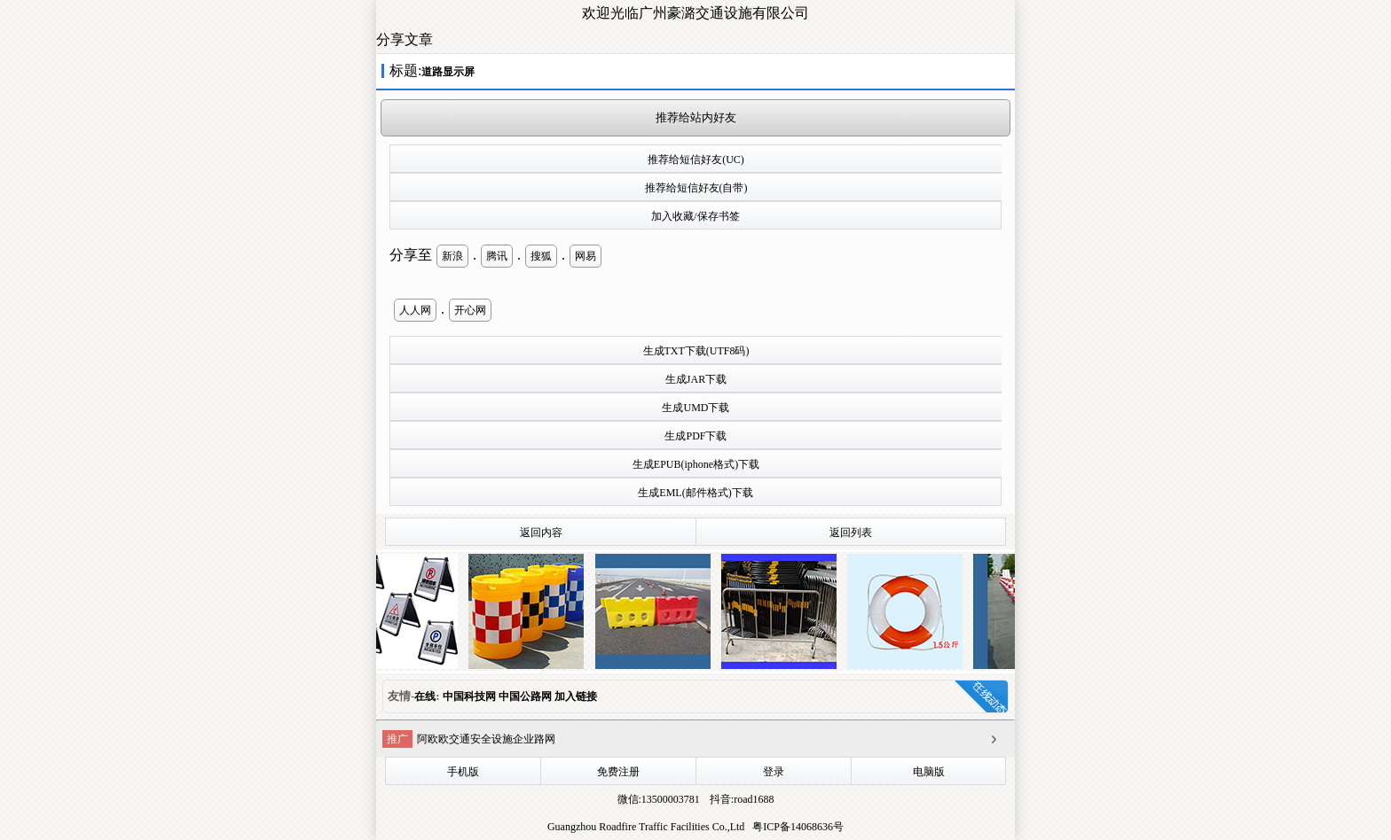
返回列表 (850, 532)
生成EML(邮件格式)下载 (695, 492)
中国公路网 (525, 696)
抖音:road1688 (740, 799)
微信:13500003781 (658, 799)
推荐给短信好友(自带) (696, 188)
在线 (425, 696)
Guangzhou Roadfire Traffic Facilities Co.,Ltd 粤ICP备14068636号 (695, 827)
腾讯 (496, 256)
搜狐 (541, 256)
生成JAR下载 (696, 379)
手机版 (463, 772)
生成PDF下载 (695, 436)
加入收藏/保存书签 (695, 216)
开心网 (470, 310)
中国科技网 (469, 696)
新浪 (452, 256)
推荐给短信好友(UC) (696, 159)
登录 (773, 772)
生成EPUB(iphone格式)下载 (696, 464)
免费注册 (618, 772)
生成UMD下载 (695, 407)
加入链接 (575, 696)
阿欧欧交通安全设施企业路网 (486, 739)
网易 (585, 256)
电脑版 (929, 772)
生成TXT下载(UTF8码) (696, 351)
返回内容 (541, 532)
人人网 (415, 310)
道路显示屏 (448, 72)
